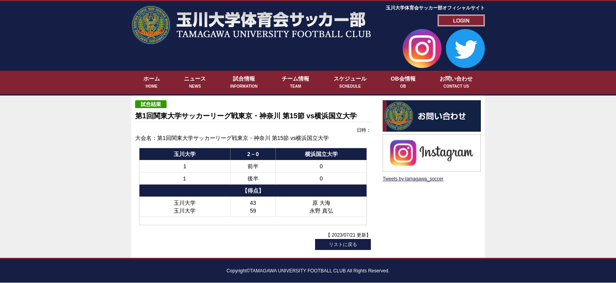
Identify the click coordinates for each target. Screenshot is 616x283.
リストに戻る (343, 222)
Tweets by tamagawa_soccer (413, 153)
